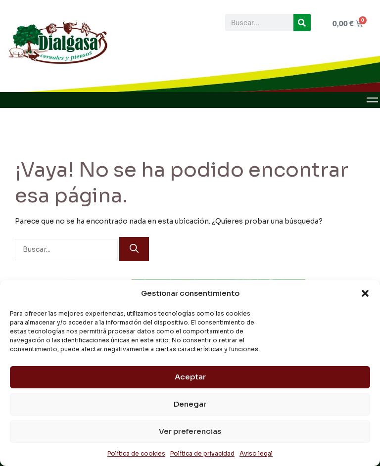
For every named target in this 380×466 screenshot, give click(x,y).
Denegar (190, 404)
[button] (365, 293)
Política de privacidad (202, 453)
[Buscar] (302, 22)
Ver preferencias (190, 431)
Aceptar (190, 376)
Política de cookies (136, 453)
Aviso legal (256, 453)
